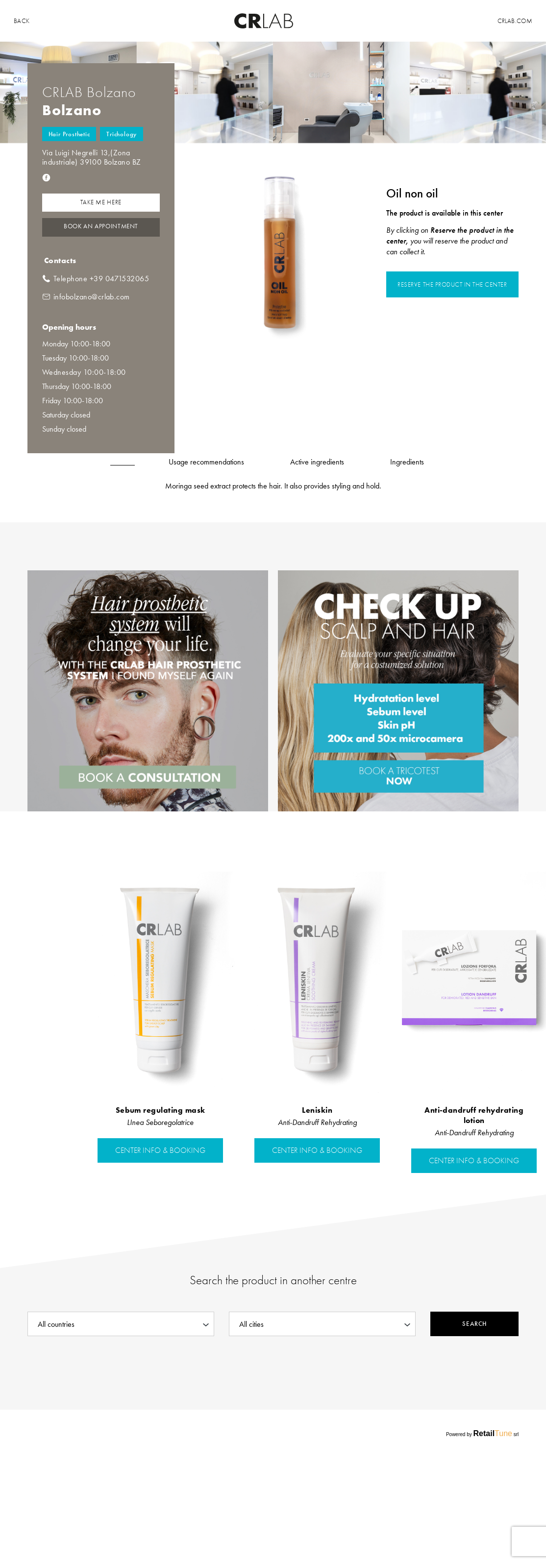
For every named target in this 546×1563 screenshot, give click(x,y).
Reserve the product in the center (452, 284)
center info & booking (160, 1150)
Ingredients (407, 461)
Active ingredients (317, 461)
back (22, 20)
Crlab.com (515, 20)
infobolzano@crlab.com (91, 296)
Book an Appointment (101, 226)
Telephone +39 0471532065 (101, 278)
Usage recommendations (206, 461)
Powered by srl (482, 1433)
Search (474, 1324)
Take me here (101, 202)
